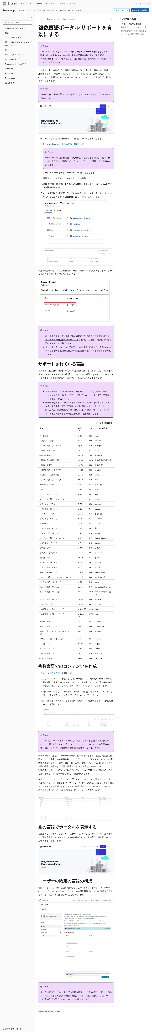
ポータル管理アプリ (52, 673)
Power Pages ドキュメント (99, 58)
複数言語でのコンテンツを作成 (133, 27)
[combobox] (17, 23)
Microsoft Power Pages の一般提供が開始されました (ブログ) (73, 55)
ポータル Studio (77, 409)
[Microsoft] (4, 3)
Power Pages (51, 402)
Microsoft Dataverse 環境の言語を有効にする (63, 144)
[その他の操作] (111, 19)
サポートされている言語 (131, 24)
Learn (41, 19)
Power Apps (68, 19)
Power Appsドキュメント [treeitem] (15, 28)
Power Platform (53, 19)
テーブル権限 (70, 992)
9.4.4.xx (83, 391)
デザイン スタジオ (84, 402)
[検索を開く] (136, 3)
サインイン (144, 3)
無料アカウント (122, 10)
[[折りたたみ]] (31, 17)
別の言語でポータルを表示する (133, 30)
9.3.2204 (60, 395)
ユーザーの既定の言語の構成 (132, 34)
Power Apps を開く (140, 10)
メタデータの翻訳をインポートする (61, 339)
